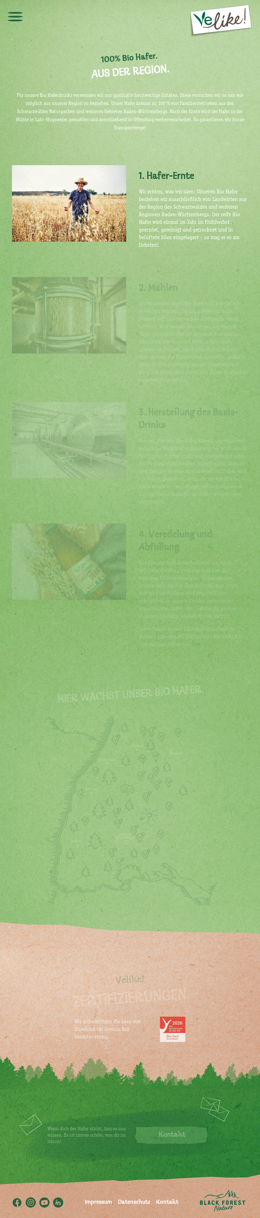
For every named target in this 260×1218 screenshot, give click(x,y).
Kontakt (167, 1202)
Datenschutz (134, 1202)
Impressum (98, 1202)
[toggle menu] (15, 16)
